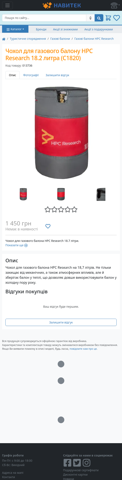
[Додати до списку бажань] (48, 226)
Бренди (41, 29)
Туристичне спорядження (28, 39)
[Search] (44, 17)
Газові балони (60, 39)
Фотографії (31, 75)
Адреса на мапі (12, 473)
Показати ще (16, 245)
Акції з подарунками (98, 29)
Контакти (8, 477)
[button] (115, 5)
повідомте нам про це (83, 349)
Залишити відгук (57, 75)
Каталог (14, 29)
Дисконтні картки (75, 474)
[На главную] (3, 39)
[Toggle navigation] (7, 5)
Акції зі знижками (65, 29)
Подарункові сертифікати (81, 470)
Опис (12, 75)
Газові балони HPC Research (94, 39)
